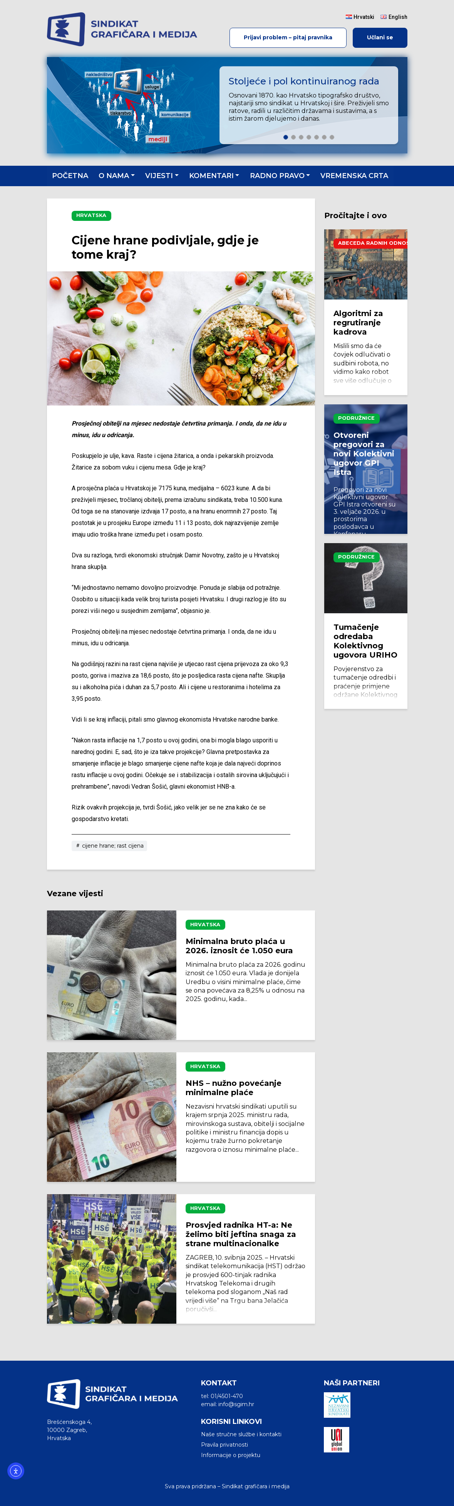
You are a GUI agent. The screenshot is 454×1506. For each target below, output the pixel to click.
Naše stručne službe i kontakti (241, 1434)
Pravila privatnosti (224, 1444)
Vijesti (159, 176)
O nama (114, 176)
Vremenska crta (354, 176)
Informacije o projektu (230, 1455)
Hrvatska (91, 215)
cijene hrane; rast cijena (109, 845)
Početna (70, 176)
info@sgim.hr (236, 1404)
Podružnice (356, 418)
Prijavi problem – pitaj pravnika (288, 37)
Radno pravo (277, 176)
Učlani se (380, 37)
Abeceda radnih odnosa (376, 243)
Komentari (211, 176)
